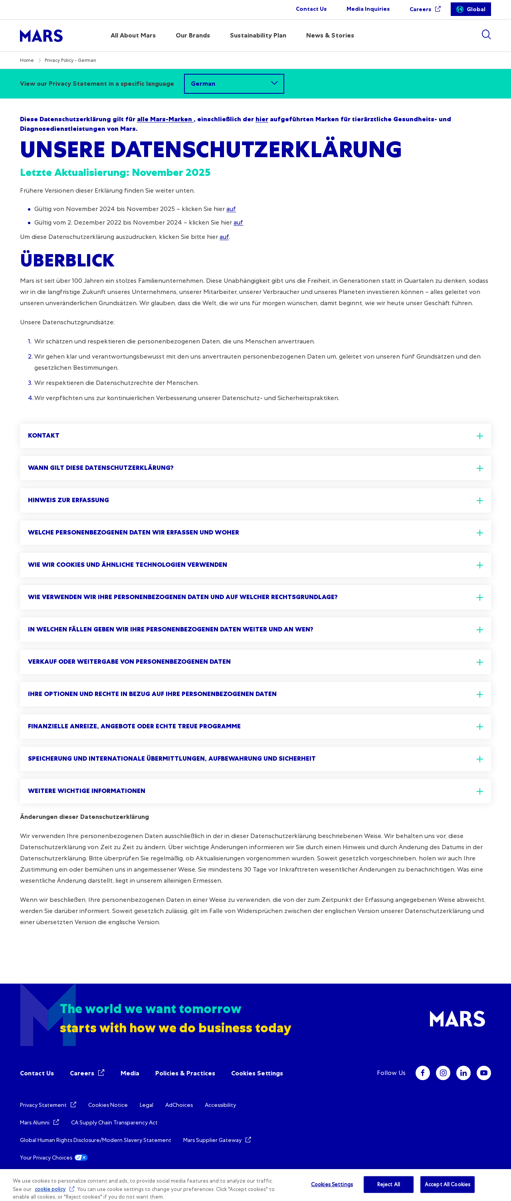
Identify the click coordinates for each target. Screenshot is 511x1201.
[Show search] (486, 34)
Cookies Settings (257, 1073)
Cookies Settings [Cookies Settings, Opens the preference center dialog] (332, 1184)
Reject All (388, 1184)
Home (27, 60)
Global (476, 9)
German (203, 83)
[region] (255, 1185)
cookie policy (50, 1189)
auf (231, 209)
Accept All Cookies (447, 1184)
